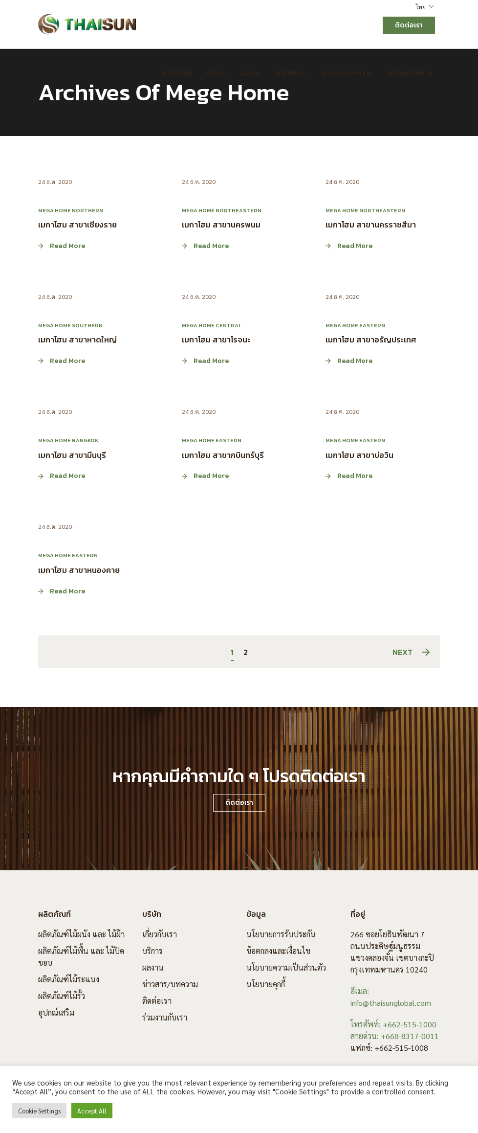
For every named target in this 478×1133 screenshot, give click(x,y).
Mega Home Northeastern (221, 210)
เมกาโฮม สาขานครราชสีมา (371, 224)
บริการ (216, 73)
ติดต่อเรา (157, 1001)
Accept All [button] (92, 1111)
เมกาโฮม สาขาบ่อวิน (359, 454)
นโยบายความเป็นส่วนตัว (286, 967)
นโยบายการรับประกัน (281, 934)
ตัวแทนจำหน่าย (410, 73)
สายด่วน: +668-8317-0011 (394, 1036)
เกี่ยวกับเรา (292, 73)
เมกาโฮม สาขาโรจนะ (216, 339)
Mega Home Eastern (355, 325)
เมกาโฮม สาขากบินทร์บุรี (223, 454)
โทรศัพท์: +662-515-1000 (393, 1024)
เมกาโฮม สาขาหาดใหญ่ (77, 339)
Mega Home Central (211, 325)
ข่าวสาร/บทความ (348, 73)
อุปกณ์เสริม (56, 1012)
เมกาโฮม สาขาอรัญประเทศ (371, 339)
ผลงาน (250, 73)
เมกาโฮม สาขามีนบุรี (72, 454)
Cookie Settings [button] (39, 1111)
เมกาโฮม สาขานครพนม (221, 224)
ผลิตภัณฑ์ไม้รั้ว (61, 996)
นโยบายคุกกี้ (265, 984)
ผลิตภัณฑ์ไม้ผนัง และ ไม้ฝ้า (81, 934)
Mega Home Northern (70, 210)
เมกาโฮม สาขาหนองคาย (79, 570)
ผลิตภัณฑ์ (177, 73)
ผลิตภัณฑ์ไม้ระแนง (68, 979)
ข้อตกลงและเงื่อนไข (278, 951)
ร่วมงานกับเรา (164, 1017)
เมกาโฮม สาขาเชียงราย (77, 224)
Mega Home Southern (70, 325)
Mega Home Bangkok (68, 440)
